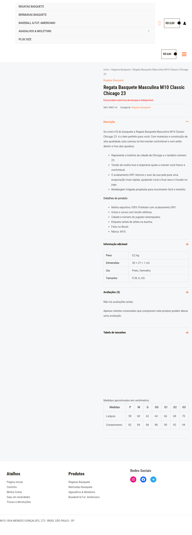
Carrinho (12, 487)
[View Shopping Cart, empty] (172, 23)
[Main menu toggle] (184, 54)
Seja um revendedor (18, 497)
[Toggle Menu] (149, 31)
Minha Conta (14, 492)
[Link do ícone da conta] (184, 23)
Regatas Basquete (31, 6)
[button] (160, 23)
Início (106, 69)
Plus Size (25, 39)
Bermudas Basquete (33, 14)
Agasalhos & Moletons (35, 31)
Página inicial (15, 482)
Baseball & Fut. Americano (37, 23)
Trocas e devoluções (19, 502)
